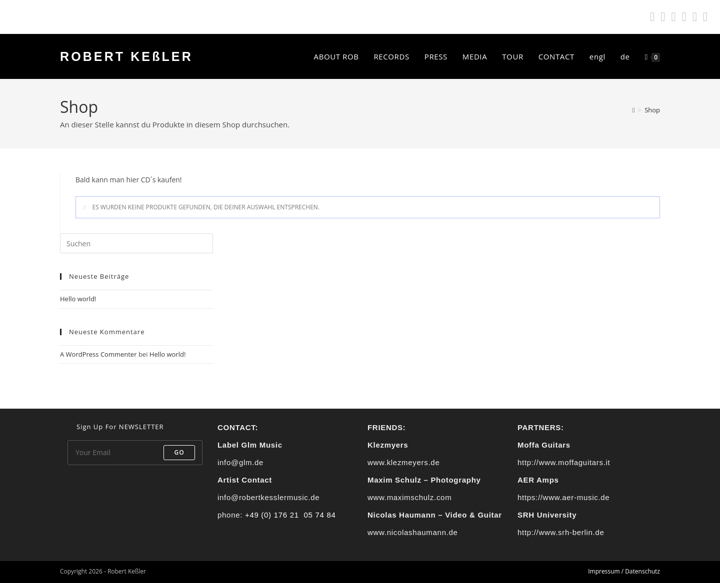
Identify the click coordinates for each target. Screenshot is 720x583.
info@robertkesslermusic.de (269, 497)
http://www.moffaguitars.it (564, 462)
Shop (652, 109)
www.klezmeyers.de (404, 462)
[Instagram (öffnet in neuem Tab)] (673, 16)
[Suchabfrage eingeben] (136, 243)
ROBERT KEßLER (126, 56)
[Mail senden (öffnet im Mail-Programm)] (704, 16)
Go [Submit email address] (179, 452)
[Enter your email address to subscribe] (135, 452)
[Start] (633, 109)
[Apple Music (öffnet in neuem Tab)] (684, 16)
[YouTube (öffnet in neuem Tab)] (695, 16)
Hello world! (78, 298)
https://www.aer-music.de (564, 497)
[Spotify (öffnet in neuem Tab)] (652, 16)
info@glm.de (241, 462)
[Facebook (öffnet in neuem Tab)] (663, 16)
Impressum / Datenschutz (624, 571)
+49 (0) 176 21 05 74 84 (290, 515)
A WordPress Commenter (98, 354)
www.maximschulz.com (410, 497)
